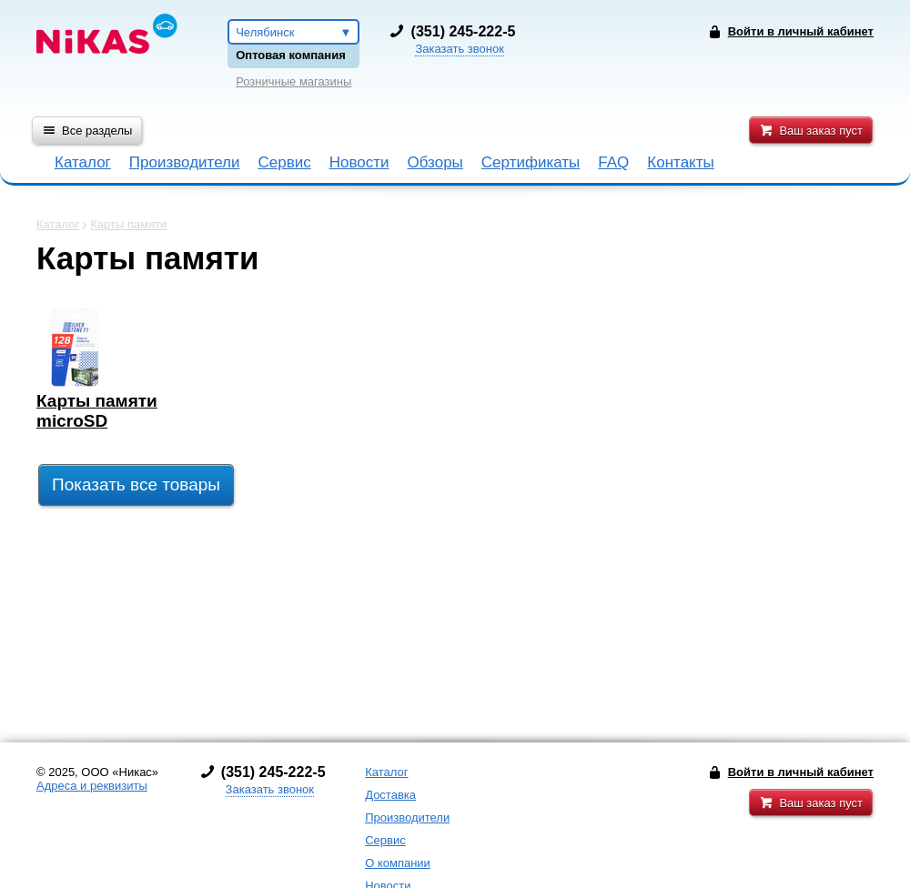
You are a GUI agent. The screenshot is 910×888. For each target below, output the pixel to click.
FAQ (613, 162)
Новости (359, 162)
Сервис (284, 162)
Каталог (83, 162)
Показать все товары (136, 484)
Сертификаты (530, 162)
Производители (184, 162)
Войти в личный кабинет (801, 772)
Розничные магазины (293, 81)
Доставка (390, 795)
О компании (397, 863)
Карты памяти (128, 224)
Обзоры (435, 162)
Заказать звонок (459, 49)
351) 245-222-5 (465, 31)
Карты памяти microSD (96, 410)
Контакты (680, 162)
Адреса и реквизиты (91, 785)
